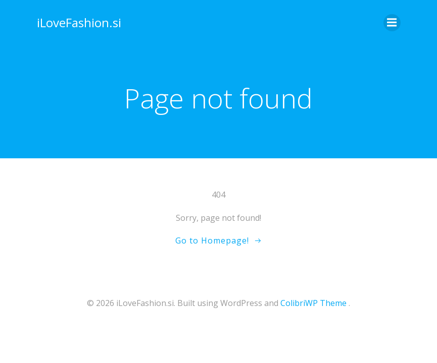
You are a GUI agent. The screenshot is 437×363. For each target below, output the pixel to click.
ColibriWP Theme (313, 303)
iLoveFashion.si (79, 22)
